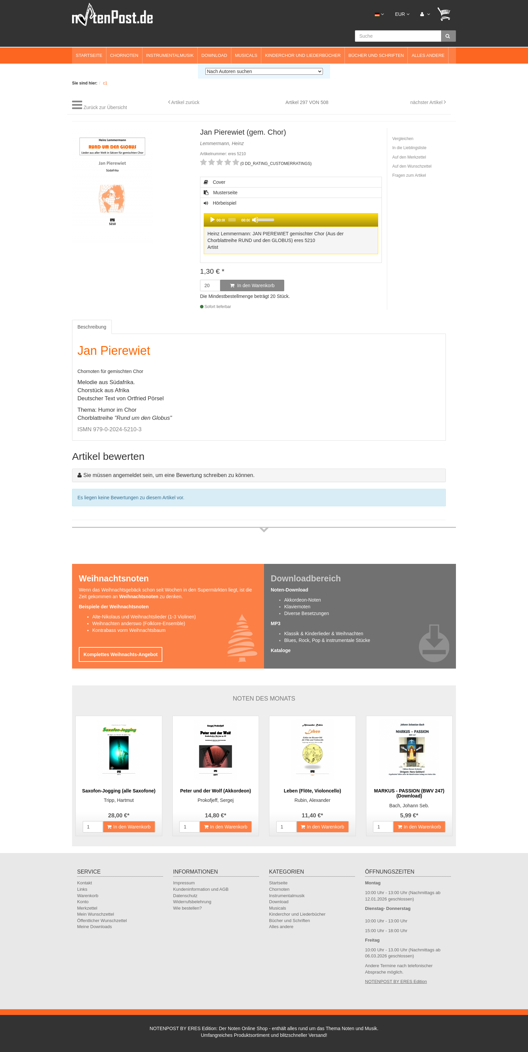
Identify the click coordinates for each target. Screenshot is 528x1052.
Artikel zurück (185, 102)
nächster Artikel (427, 102)
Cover (214, 182)
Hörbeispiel (290, 228)
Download (214, 55)
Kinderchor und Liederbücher (303, 55)
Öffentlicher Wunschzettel (102, 920)
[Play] (212, 219)
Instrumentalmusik (170, 55)
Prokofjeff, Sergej (216, 800)
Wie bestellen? (187, 908)
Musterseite (220, 192)
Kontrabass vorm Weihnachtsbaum (129, 630)
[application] (291, 220)
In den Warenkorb (252, 285)
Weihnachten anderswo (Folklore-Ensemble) (138, 623)
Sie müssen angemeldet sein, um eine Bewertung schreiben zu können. (169, 475)
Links (82, 889)
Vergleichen (403, 138)
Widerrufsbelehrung (192, 901)
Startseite (89, 55)
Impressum (184, 882)
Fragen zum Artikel (409, 175)
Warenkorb (87, 895)
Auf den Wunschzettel (412, 166)
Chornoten (124, 55)
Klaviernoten (297, 606)
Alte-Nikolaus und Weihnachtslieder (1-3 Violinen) (144, 616)
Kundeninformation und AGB (201, 889)
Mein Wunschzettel (95, 914)
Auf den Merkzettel (409, 157)
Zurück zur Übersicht (105, 107)
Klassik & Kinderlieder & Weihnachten (323, 633)
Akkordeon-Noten (302, 600)
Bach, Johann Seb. (409, 805)
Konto (83, 901)
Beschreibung (91, 327)
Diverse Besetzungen (306, 613)
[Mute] (255, 219)
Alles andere (427, 55)
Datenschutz (185, 895)
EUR (402, 14)
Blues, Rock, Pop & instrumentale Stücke (327, 640)
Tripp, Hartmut (119, 800)
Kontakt (84, 882)
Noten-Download (289, 589)
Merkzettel (87, 908)
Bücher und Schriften (376, 55)
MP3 (275, 623)
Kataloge (281, 650)
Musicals (246, 55)
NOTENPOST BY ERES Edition (396, 981)
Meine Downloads (94, 926)
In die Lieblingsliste (409, 147)
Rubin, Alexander (312, 800)
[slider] (232, 220)
